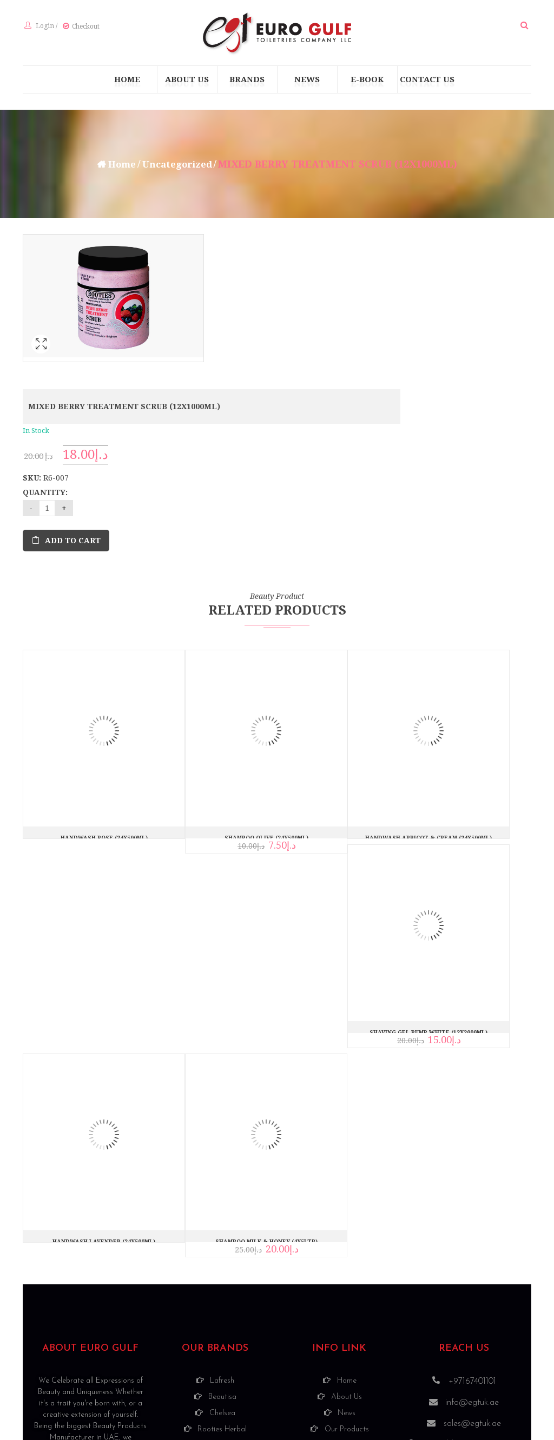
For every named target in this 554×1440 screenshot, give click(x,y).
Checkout (84, 27)
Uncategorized (178, 166)
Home (119, 166)
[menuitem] (127, 81)
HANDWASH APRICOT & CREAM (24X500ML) (428, 709)
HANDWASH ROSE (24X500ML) (104, 709)
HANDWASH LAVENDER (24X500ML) (103, 1113)
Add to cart (270, 412)
